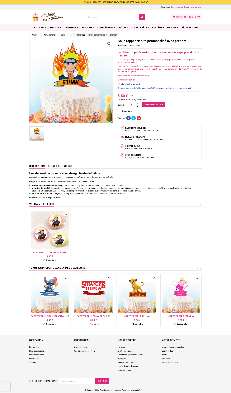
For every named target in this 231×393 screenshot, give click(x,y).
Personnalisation (154, 104)
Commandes (167, 351)
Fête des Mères (190, 27)
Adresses (166, 358)
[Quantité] (131, 105)
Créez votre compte (192, 7)
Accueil (32, 362)
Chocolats (38, 27)
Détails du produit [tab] (60, 166)
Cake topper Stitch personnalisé (50, 316)
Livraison (121, 347)
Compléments (105, 27)
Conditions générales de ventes (131, 355)
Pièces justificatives (170, 362)
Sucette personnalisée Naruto (93, 252)
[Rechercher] (115, 17)
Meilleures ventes (36, 355)
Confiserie (70, 27)
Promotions (34, 347)
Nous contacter (124, 370)
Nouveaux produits (37, 351)
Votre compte (171, 340)
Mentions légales (125, 351)
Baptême (157, 27)
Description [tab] (37, 166)
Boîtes (122, 27)
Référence (123, 45)
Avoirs (164, 355)
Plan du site (34, 358)
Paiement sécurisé (125, 362)
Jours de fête (139, 27)
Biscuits (54, 27)
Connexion (175, 7)
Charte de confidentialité (128, 366)
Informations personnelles (173, 347)
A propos (122, 358)
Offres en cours (80, 347)
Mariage (171, 27)
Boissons (87, 27)
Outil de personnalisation (84, 351)
